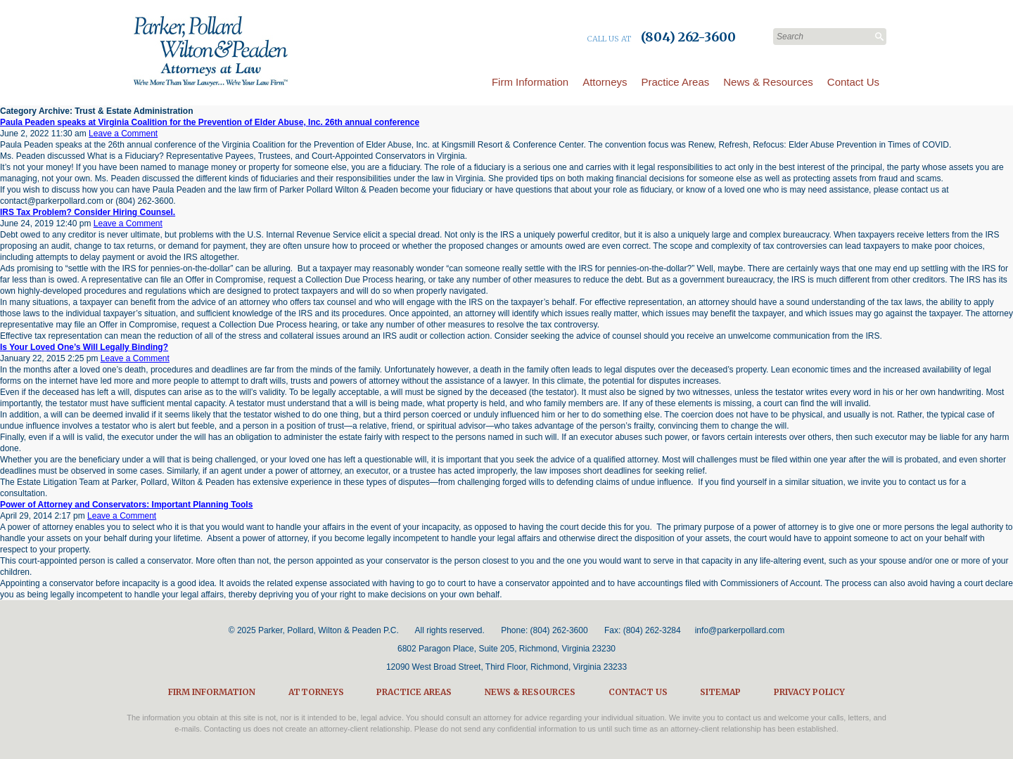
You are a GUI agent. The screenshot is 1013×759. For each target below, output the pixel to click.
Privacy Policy (809, 692)
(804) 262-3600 (559, 630)
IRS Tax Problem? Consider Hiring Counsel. (87, 212)
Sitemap (720, 692)
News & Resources (768, 82)
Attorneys (604, 82)
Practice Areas (676, 82)
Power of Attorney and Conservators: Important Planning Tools (126, 505)
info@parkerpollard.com (740, 630)
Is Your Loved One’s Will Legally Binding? (84, 347)
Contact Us (853, 82)
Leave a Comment (123, 133)
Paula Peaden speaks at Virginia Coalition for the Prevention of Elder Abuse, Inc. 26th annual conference (209, 122)
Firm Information (530, 82)
